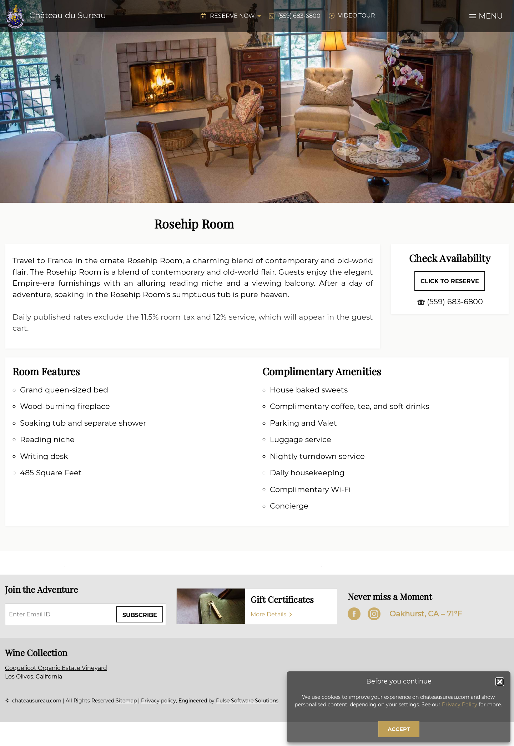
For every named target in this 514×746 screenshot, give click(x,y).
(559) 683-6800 (299, 15)
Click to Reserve (449, 281)
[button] (499, 681)
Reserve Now (232, 15)
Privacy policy (158, 700)
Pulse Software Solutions (247, 700)
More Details (268, 614)
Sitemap (126, 700)
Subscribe (139, 615)
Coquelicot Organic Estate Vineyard (56, 668)
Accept (399, 729)
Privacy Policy (459, 704)
